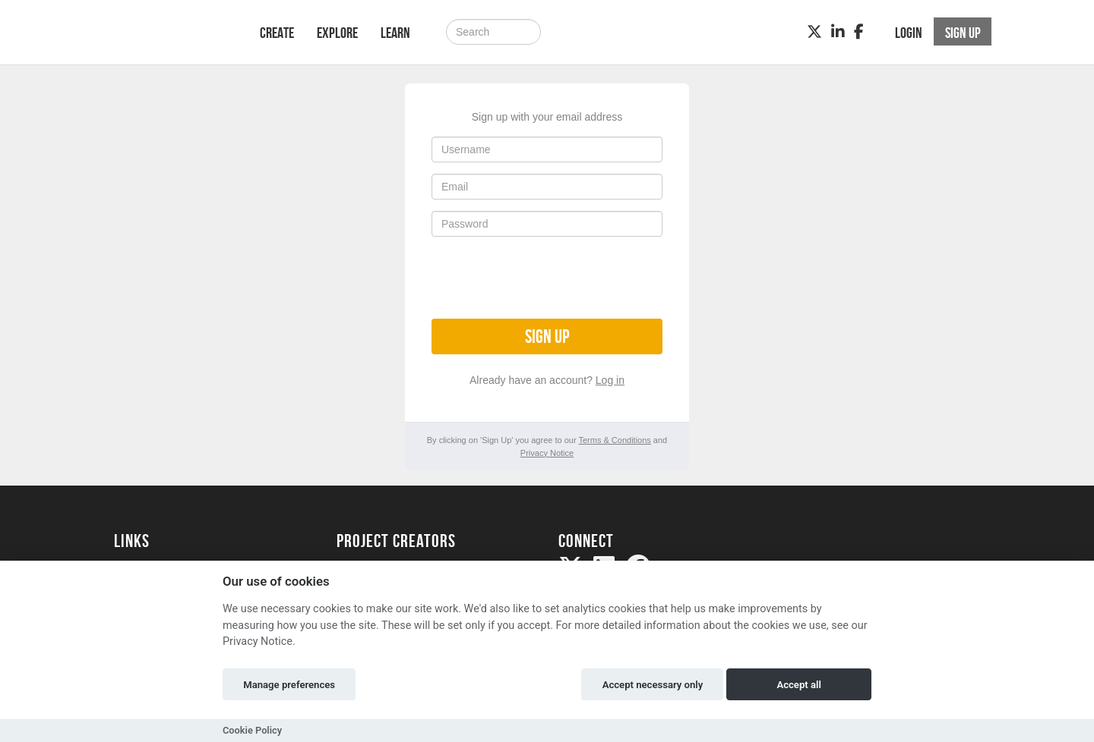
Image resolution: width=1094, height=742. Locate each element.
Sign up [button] (963, 32)
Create (277, 32)
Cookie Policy (252, 730)
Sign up (547, 336)
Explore (337, 32)
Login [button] (908, 32)
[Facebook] (858, 32)
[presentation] (547, 277)
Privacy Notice (547, 452)
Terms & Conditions (614, 440)
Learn (395, 32)
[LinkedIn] (838, 32)
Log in (610, 380)
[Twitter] (814, 32)
